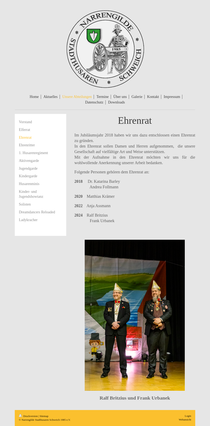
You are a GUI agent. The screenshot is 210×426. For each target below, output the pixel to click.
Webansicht (185, 419)
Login (188, 415)
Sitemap (44, 416)
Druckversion (28, 416)
